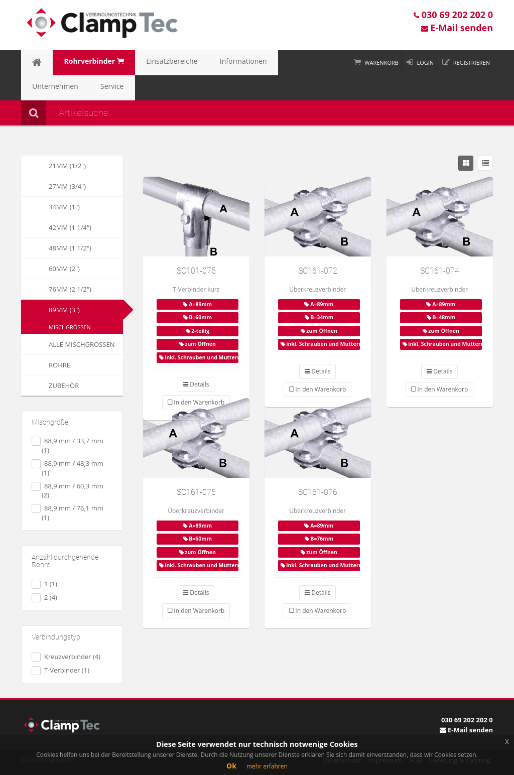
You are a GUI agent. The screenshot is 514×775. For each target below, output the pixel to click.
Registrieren (471, 62)
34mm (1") (50, 207)
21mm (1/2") (53, 166)
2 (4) (44, 597)
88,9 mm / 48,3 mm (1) (67, 468)
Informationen (209, 62)
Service (39, 87)
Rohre (45, 365)
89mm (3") (64, 309)
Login (425, 62)
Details (196, 384)
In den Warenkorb (317, 389)
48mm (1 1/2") (56, 248)
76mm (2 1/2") (56, 289)
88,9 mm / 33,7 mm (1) (67, 445)
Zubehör (50, 385)
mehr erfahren (267, 766)
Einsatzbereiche (148, 62)
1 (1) (44, 584)
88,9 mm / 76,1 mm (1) (67, 512)
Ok (231, 765)
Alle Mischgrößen (67, 344)
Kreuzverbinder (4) (66, 657)
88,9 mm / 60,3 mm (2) (67, 490)
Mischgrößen (70, 327)
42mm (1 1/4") (56, 227)
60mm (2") (50, 269)
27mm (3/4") (53, 186)
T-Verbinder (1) (60, 670)
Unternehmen (267, 62)
